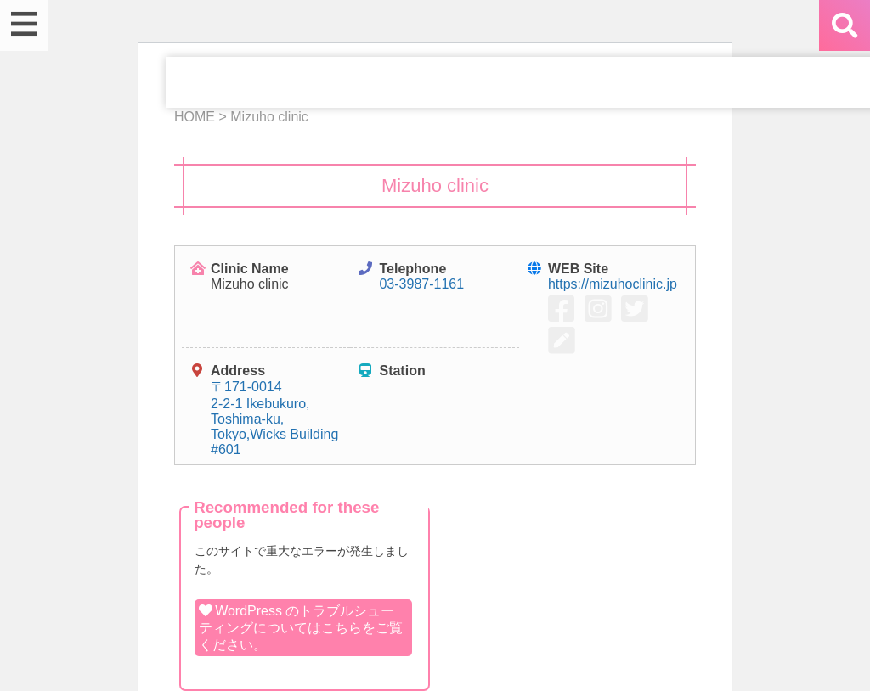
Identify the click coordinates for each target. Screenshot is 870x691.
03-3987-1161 (421, 284)
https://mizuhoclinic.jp (612, 284)
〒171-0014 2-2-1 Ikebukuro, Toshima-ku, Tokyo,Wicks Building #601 (274, 418)
